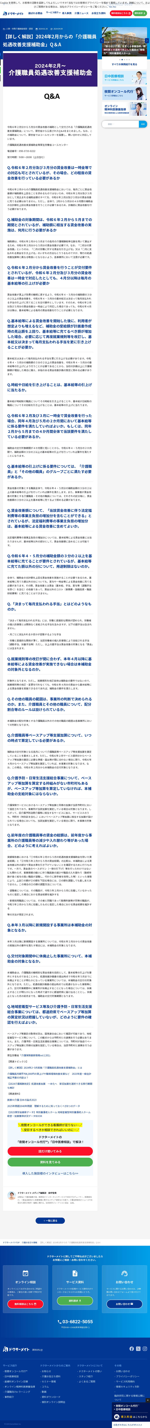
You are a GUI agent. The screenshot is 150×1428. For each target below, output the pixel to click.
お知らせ (46, 1371)
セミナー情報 (49, 1381)
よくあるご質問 (87, 1381)
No (114, 6)
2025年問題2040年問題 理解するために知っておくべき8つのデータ (43, 1106)
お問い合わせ (124, 1304)
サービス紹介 (53, 13)
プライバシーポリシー (127, 1376)
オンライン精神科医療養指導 (20, 1386)
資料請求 (140, 13)
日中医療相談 (12, 1376)
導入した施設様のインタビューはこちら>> (50, 1173)
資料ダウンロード (51, 1397)
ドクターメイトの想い (90, 1371)
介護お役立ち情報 (29, 1242)
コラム (45, 1386)
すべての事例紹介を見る (124, 64)
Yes (110, 6)
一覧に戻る (50, 1220)
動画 (44, 1391)
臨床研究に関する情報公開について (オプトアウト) (129, 1399)
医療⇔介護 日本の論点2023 (22, 1100)
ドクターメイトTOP (11, 1242)
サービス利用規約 (125, 1381)
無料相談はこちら (121, 13)
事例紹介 (9, 1397)
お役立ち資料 (99, 13)
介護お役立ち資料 (51, 1376)
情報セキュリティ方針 (127, 1386)
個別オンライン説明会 (53, 1402)
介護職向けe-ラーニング (17, 1391)
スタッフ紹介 (86, 1376)
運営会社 (37, 1349)
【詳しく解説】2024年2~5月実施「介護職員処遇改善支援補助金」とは (44, 1067)
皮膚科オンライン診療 (16, 1381)
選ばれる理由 (36, 13)
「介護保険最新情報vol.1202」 (35, 1055)
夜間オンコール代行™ (16, 1371)
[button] (147, 40)
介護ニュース (82, 13)
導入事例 (68, 13)
